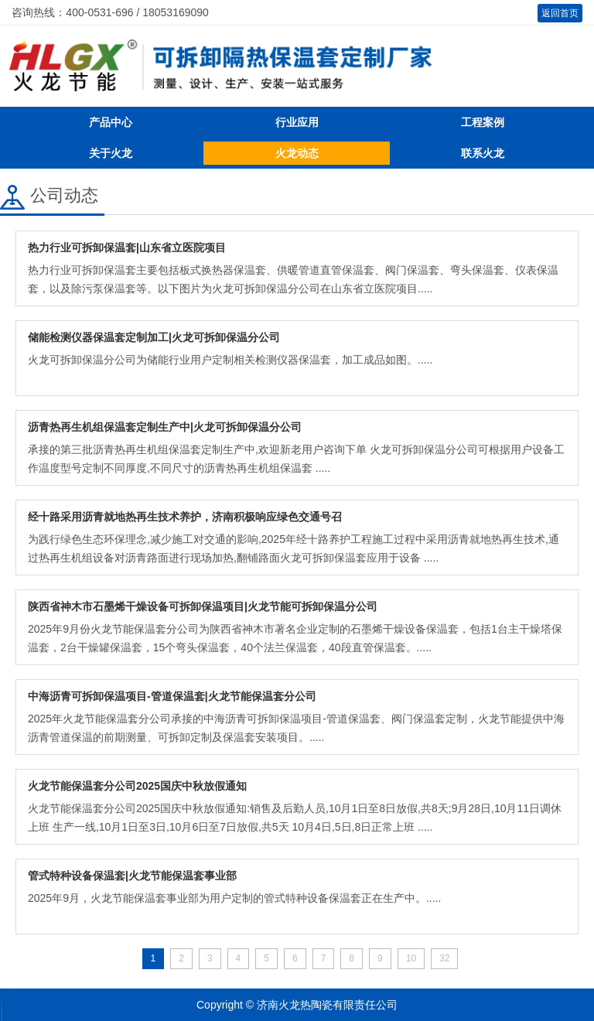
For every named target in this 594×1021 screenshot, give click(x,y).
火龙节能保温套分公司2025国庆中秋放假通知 (137, 786)
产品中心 (110, 122)
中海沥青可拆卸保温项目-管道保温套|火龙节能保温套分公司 (172, 696)
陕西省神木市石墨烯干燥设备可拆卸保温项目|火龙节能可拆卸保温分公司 (202, 606)
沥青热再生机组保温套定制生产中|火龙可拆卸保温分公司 (165, 427)
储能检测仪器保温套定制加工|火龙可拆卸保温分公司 (154, 337)
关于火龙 (110, 153)
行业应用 (297, 122)
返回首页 (560, 13)
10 (411, 958)
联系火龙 (482, 153)
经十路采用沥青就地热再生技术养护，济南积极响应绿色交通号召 (185, 516)
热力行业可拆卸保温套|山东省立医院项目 (127, 247)
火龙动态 (297, 153)
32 (444, 958)
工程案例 (482, 122)
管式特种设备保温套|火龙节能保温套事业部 (132, 875)
